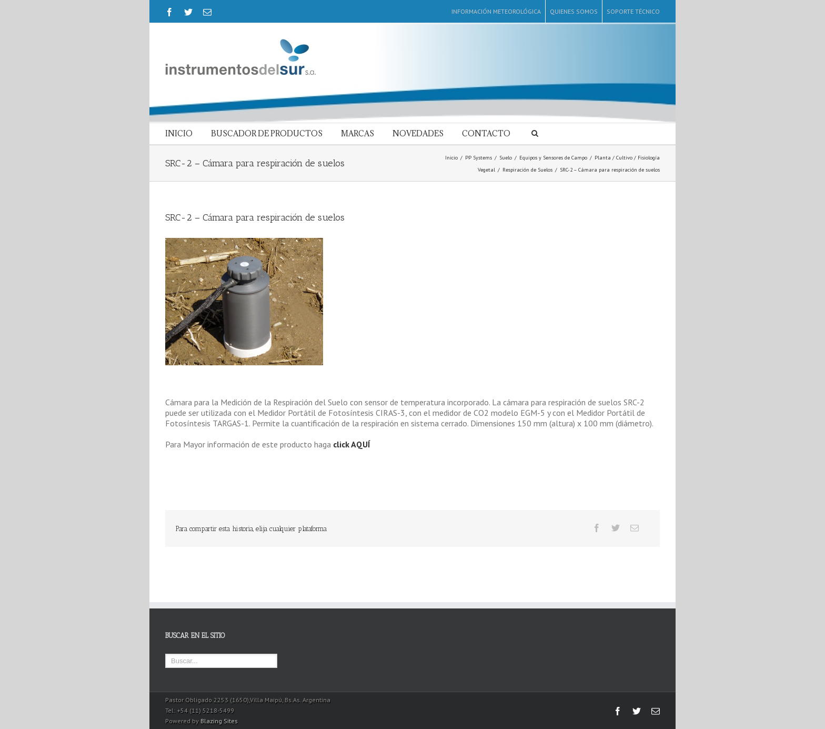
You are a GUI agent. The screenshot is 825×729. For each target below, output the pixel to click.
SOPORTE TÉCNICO (633, 11)
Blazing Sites (219, 721)
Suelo (505, 157)
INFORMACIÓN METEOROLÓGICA (496, 11)
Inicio (451, 157)
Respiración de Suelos (527, 169)
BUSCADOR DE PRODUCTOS (267, 133)
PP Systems (478, 157)
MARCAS (357, 133)
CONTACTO (486, 133)
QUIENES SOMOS (574, 11)
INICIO (179, 133)
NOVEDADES (418, 133)
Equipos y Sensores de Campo (553, 157)
